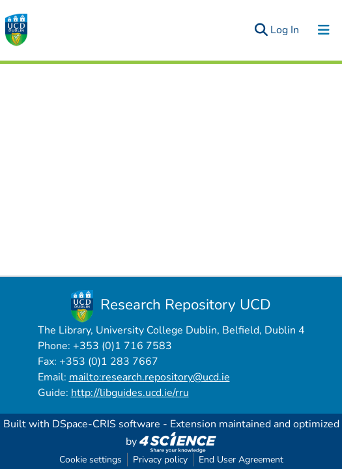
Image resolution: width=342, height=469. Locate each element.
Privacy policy (160, 459)
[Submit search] (261, 30)
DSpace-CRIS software (106, 424)
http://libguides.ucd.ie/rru (130, 393)
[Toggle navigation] (324, 30)
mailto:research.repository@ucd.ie (149, 377)
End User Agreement (241, 459)
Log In (285, 30)
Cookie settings (90, 459)
